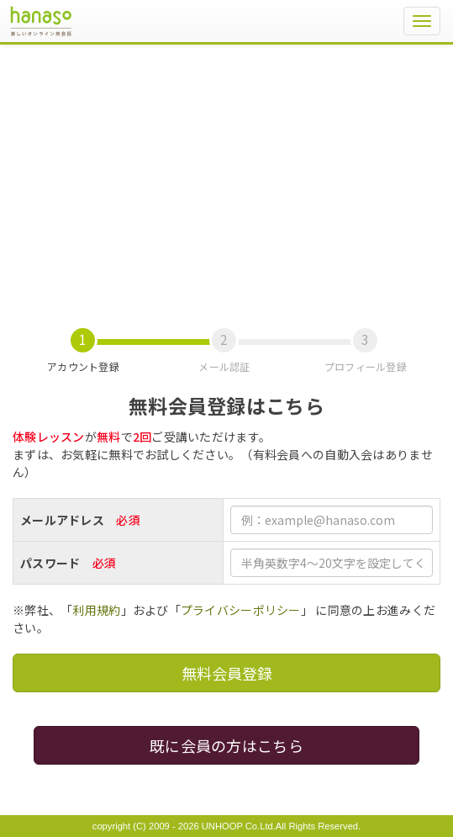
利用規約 (96, 609)
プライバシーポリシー (241, 609)
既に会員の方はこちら (226, 745)
